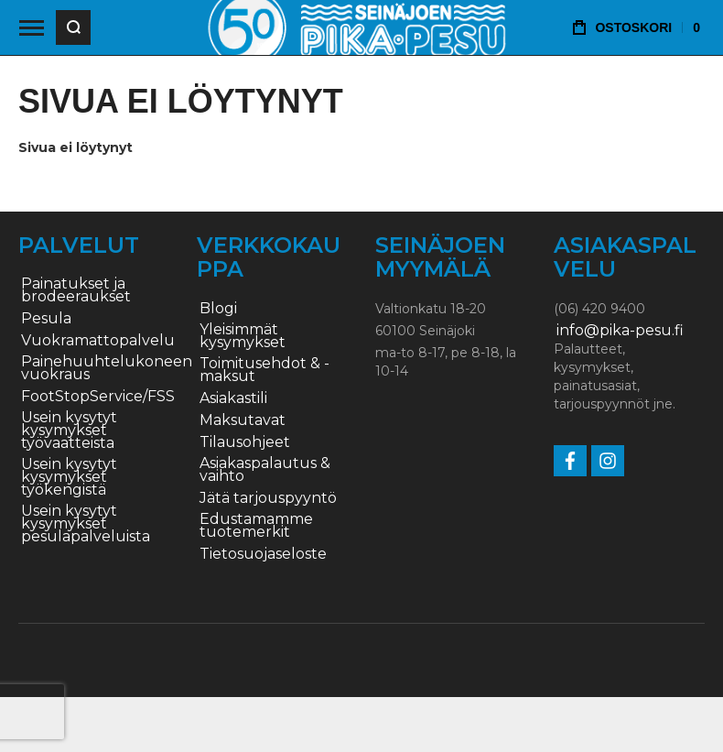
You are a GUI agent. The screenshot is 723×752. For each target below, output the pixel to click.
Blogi (218, 308)
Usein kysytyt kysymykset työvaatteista (69, 430)
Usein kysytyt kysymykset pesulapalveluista (85, 524)
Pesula (46, 319)
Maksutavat (243, 420)
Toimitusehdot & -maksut (264, 370)
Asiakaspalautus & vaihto (265, 470)
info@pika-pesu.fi (620, 330)
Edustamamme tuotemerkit (256, 525)
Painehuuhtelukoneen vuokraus (106, 368)
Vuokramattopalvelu (98, 340)
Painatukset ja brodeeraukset (76, 290)
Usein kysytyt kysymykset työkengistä (69, 477)
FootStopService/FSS (98, 396)
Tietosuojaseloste (263, 554)
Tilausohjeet (245, 442)
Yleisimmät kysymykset (243, 336)
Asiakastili (233, 398)
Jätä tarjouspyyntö (268, 498)
